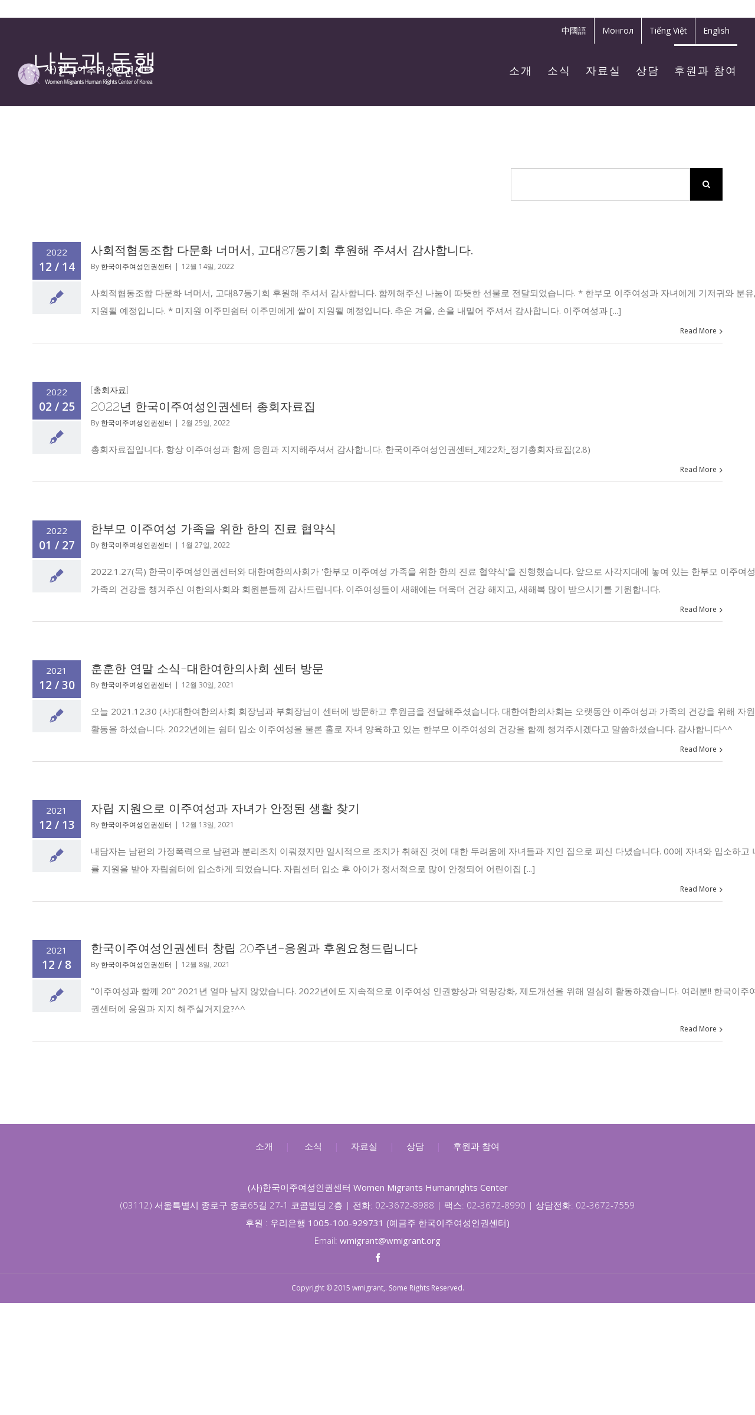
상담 (415, 1146)
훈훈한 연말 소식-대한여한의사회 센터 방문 (207, 668)
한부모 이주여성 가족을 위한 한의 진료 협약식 (213, 528)
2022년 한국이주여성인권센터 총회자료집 (203, 406)
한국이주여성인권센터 (136, 266)
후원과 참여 (476, 1146)
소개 (264, 1146)
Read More (698, 331)
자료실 (364, 1146)
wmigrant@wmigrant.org (390, 1240)
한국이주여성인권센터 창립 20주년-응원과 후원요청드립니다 (254, 948)
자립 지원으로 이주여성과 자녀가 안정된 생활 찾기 (225, 808)
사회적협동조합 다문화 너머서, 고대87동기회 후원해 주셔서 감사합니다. (282, 250)
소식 (313, 1146)
